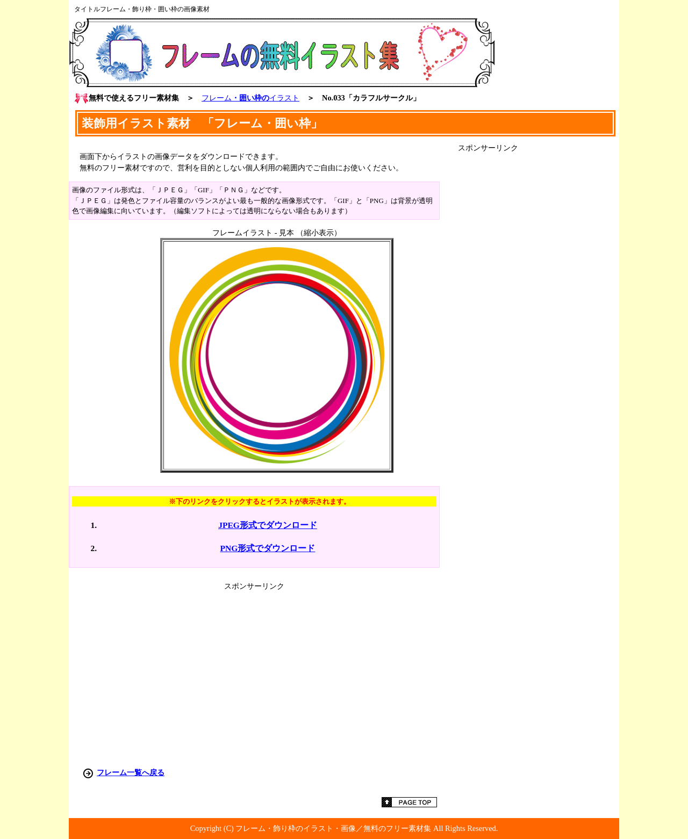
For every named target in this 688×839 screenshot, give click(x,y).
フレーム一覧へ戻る (130, 772)
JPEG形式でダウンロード (267, 525)
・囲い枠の (250, 97)
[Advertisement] (538, 314)
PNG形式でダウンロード (268, 548)
